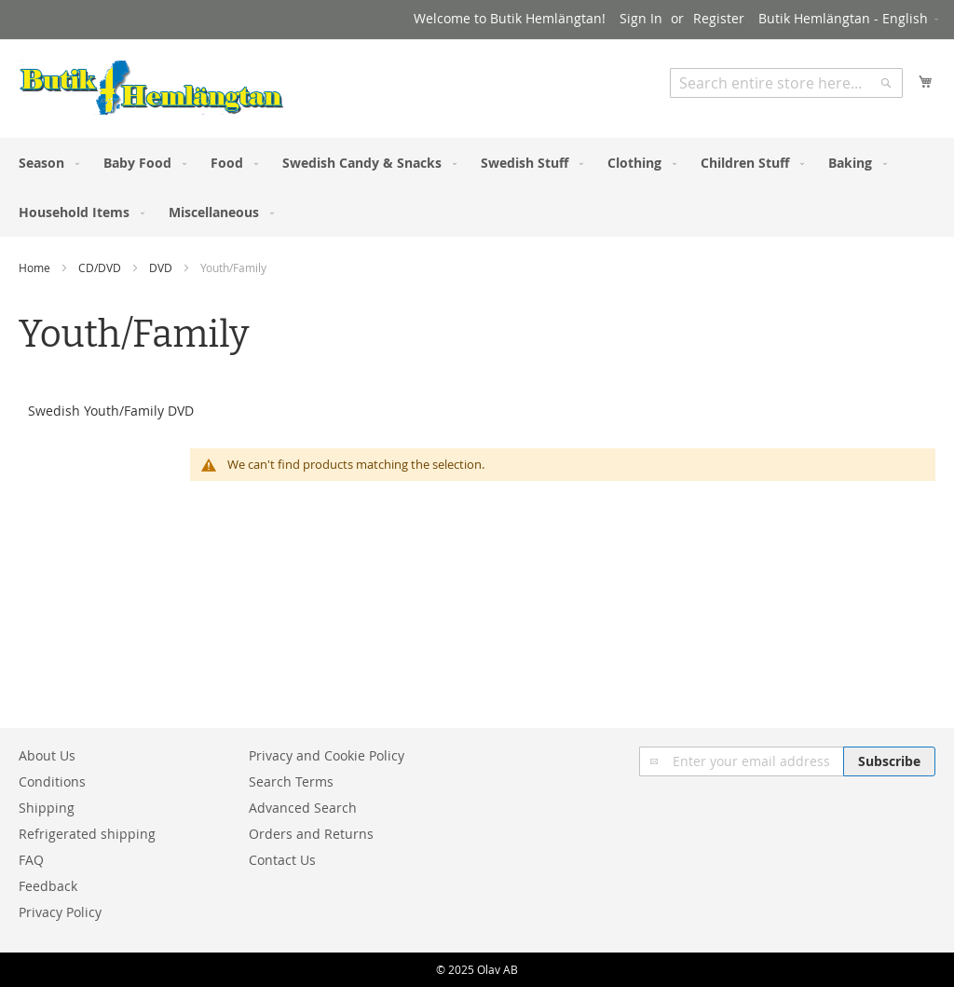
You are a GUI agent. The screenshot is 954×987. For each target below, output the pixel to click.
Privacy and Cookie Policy (326, 755)
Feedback (48, 886)
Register (718, 18)
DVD (162, 267)
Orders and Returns (311, 834)
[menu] (477, 187)
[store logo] (151, 88)
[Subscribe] (889, 761)
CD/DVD (101, 267)
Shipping (47, 807)
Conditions (52, 781)
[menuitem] (45, 162)
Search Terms (291, 781)
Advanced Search (303, 807)
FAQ (31, 860)
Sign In (641, 18)
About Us (47, 755)
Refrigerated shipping (87, 834)
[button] (849, 19)
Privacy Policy (60, 912)
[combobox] (786, 83)
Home (36, 267)
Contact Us (282, 860)
